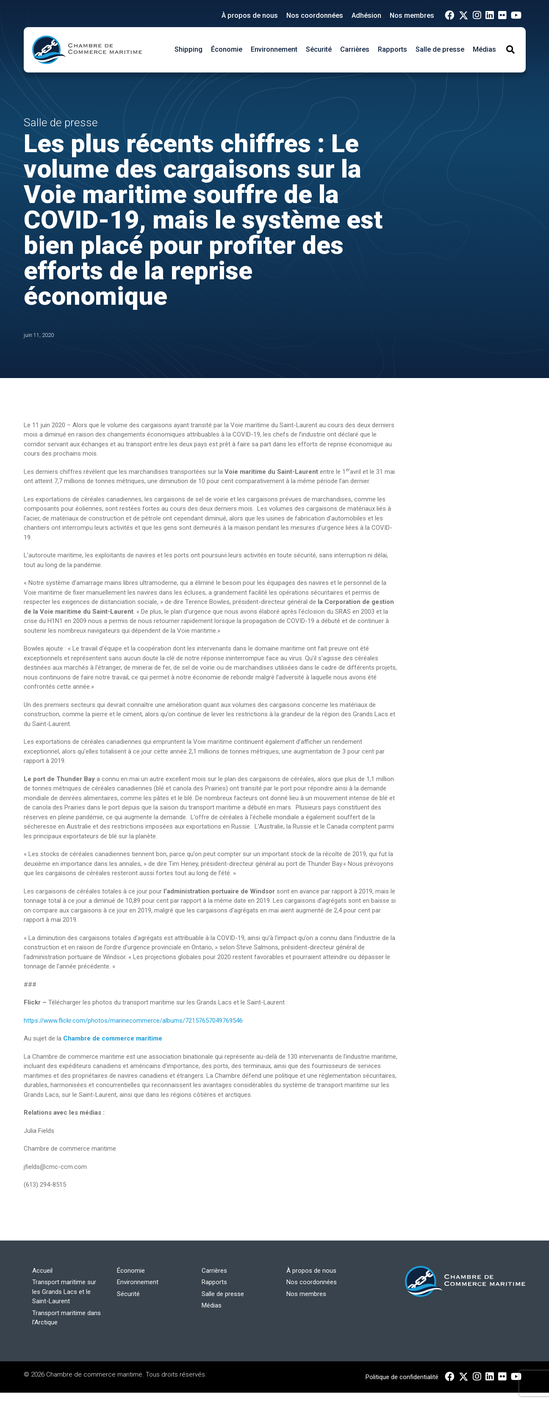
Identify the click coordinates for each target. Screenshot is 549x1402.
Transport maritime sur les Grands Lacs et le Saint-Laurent (64, 1291)
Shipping (188, 49)
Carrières (354, 49)
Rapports (392, 49)
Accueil (42, 1270)
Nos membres (412, 15)
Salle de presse (440, 49)
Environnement (274, 49)
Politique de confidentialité (402, 1377)
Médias (484, 49)
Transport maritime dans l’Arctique (66, 1318)
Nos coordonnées (314, 15)
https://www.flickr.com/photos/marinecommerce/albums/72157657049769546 (133, 1020)
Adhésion (366, 15)
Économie (226, 49)
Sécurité (319, 49)
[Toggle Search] (510, 49)
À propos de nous (250, 15)
